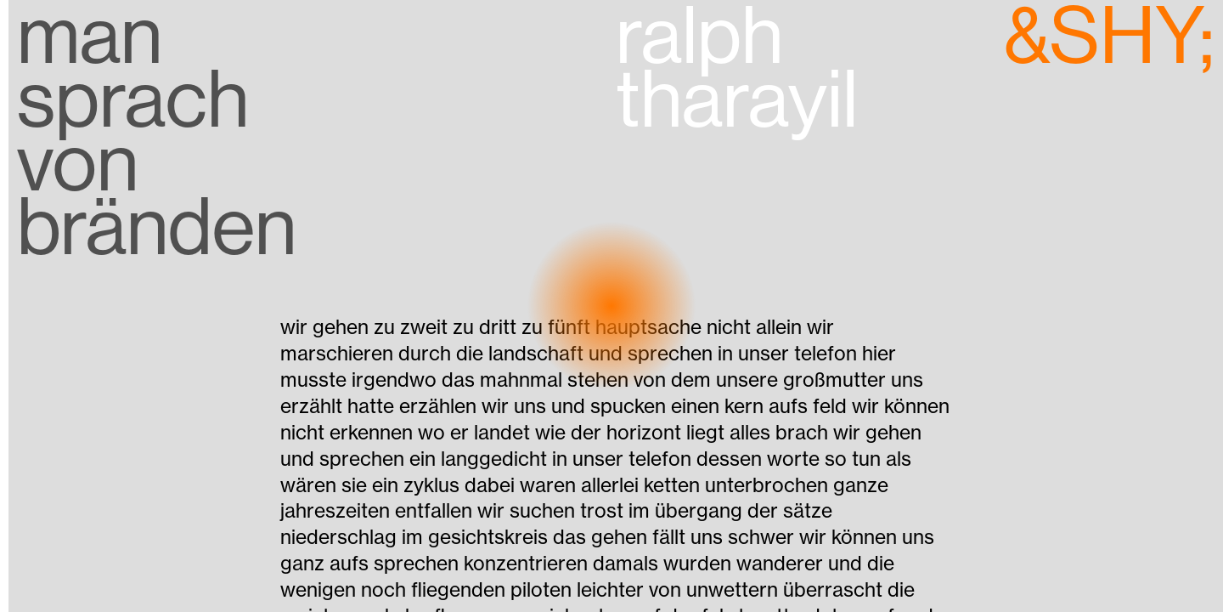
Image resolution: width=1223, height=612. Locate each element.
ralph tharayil (737, 74)
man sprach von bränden (156, 131)
